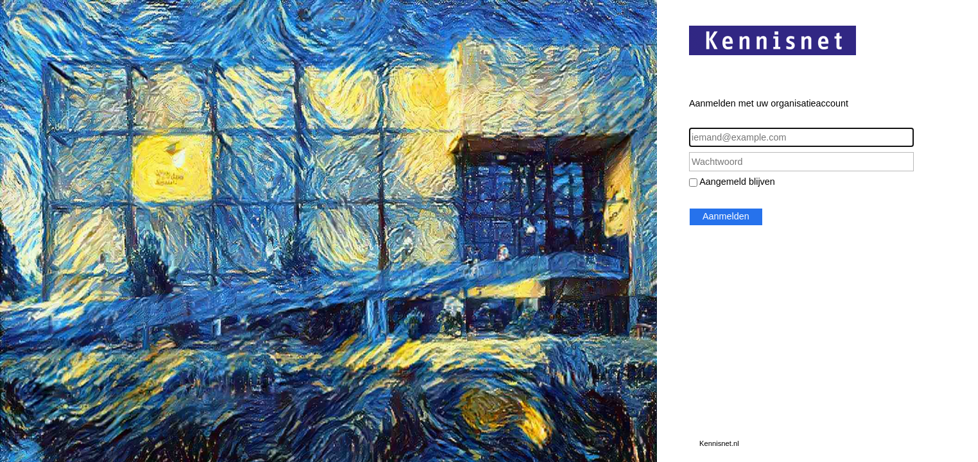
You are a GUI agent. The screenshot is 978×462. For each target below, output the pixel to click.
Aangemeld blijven (737, 181)
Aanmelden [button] (726, 216)
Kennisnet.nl (719, 443)
